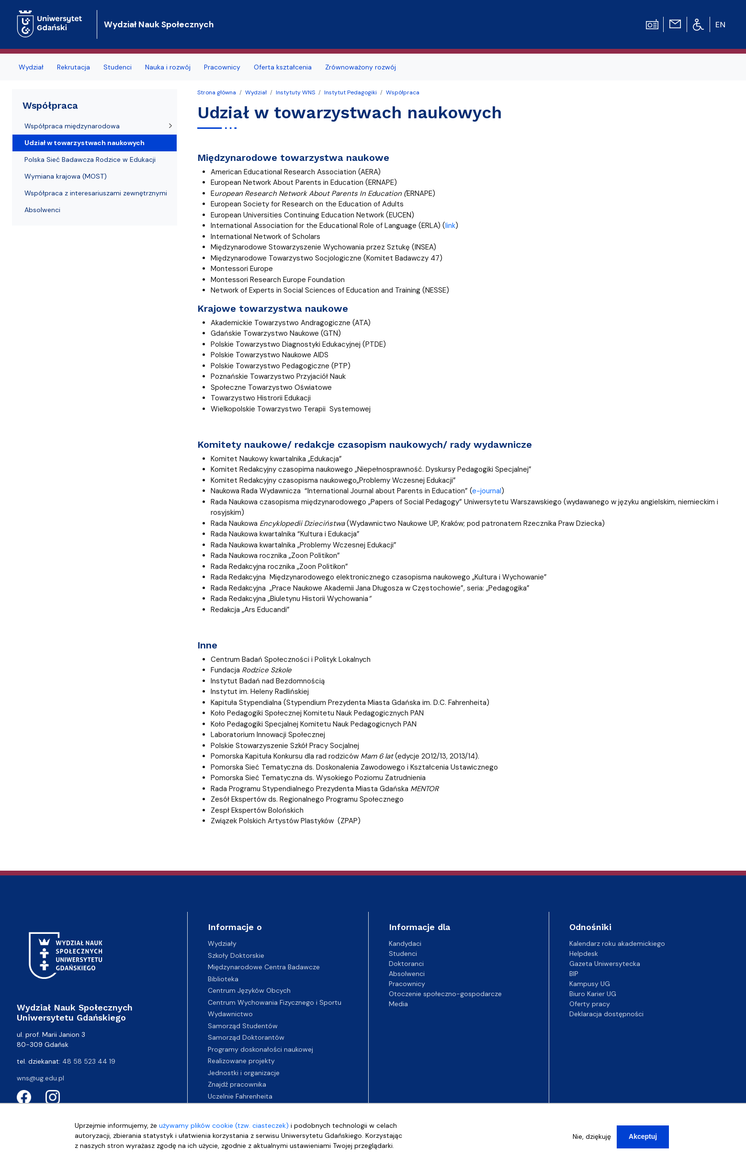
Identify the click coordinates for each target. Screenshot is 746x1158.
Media (398, 1003)
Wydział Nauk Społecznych (159, 24)
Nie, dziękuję (592, 1139)
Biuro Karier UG (592, 993)
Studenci (403, 953)
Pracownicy (407, 983)
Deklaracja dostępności (606, 1014)
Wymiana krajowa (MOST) (65, 176)
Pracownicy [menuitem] (222, 67)
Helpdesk (583, 953)
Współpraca (402, 92)
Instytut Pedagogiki (350, 92)
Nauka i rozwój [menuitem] (168, 67)
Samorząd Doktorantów (246, 1037)
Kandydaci (405, 943)
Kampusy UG (589, 983)
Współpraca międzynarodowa (72, 126)
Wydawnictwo (230, 1014)
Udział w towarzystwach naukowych (84, 142)
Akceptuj (643, 1139)
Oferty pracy (589, 1003)
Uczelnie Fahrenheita (240, 1096)
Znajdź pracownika (237, 1084)
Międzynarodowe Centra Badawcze (264, 967)
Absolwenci (42, 209)
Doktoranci (406, 963)
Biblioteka (223, 979)
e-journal (486, 491)
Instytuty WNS (295, 92)
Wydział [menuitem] (31, 67)
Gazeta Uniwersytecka (604, 963)
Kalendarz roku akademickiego (617, 943)
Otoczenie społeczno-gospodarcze (445, 993)
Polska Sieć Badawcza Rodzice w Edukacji (90, 159)
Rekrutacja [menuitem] (73, 67)
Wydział (256, 92)
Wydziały (222, 943)
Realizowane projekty (241, 1060)
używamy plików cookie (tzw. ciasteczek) (224, 1128)
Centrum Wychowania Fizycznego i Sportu (274, 1002)
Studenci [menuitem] (117, 67)
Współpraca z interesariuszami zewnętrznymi (95, 193)
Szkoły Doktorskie (236, 955)
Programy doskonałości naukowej (260, 1049)
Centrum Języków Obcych (249, 990)
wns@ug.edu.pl (40, 1078)
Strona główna (216, 92)
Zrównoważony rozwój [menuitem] (360, 67)
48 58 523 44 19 (88, 1061)
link (450, 225)
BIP (573, 973)
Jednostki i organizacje (244, 1072)
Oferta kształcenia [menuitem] (283, 67)
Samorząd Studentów (243, 1026)
